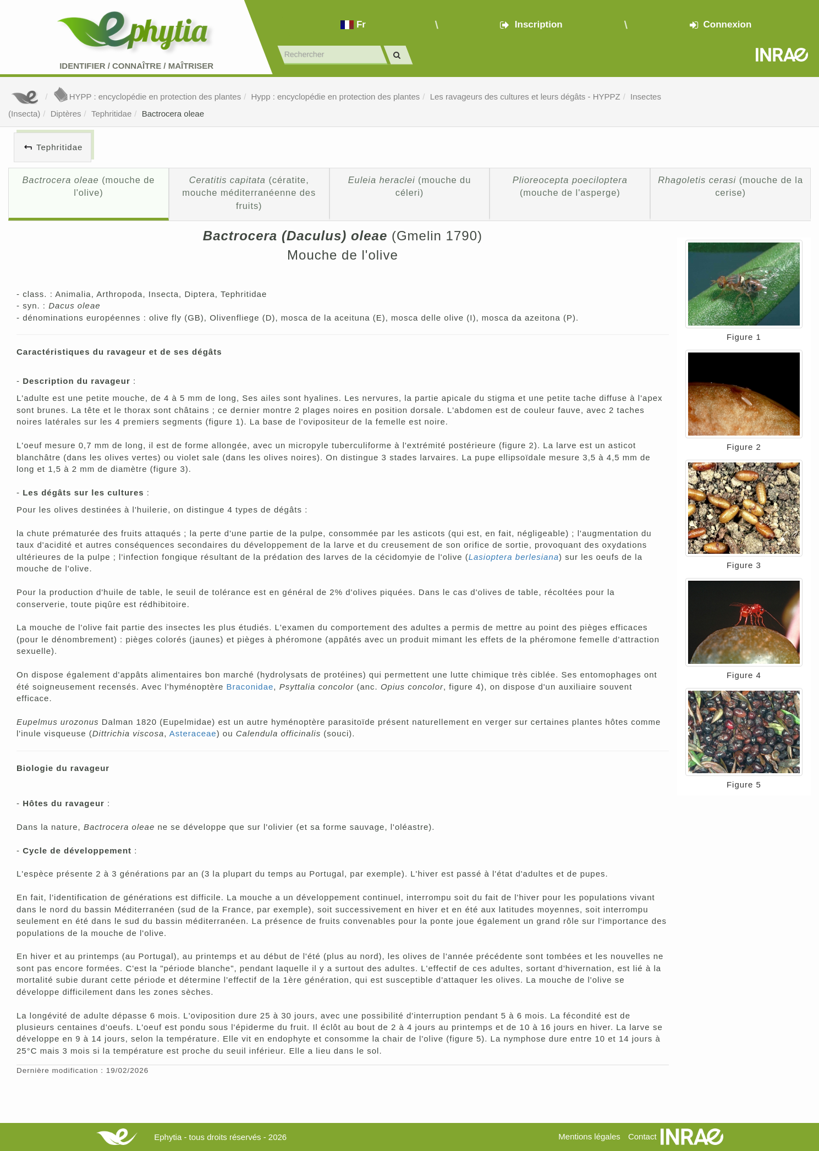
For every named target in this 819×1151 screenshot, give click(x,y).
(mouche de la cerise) (730, 186)
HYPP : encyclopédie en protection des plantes (147, 96)
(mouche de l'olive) (88, 186)
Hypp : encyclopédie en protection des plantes (335, 96)
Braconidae (249, 686)
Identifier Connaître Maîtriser (136, 65)
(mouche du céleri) (409, 186)
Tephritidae (111, 113)
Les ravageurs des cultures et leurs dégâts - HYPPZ (525, 96)
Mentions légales (589, 1136)
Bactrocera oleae (173, 113)
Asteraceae (193, 733)
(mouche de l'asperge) (570, 186)
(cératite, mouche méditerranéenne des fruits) (249, 193)
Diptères (66, 113)
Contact (642, 1136)
